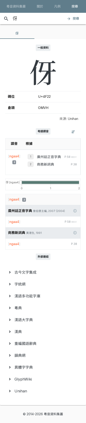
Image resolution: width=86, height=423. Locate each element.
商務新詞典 (45, 164)
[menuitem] (43, 272)
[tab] (17, 33)
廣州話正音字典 (49, 157)
